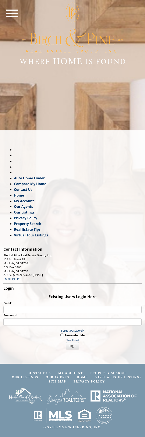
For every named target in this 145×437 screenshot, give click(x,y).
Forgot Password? (72, 330)
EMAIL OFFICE (12, 279)
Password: (10, 315)
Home (19, 195)
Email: (7, 303)
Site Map (57, 381)
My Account (24, 201)
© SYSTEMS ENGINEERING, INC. (72, 427)
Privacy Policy (25, 218)
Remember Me (72, 335)
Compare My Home (30, 184)
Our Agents (23, 206)
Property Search (27, 223)
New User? (72, 340)
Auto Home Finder (29, 178)
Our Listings (24, 212)
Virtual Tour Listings (31, 235)
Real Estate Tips (27, 229)
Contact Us (23, 189)
